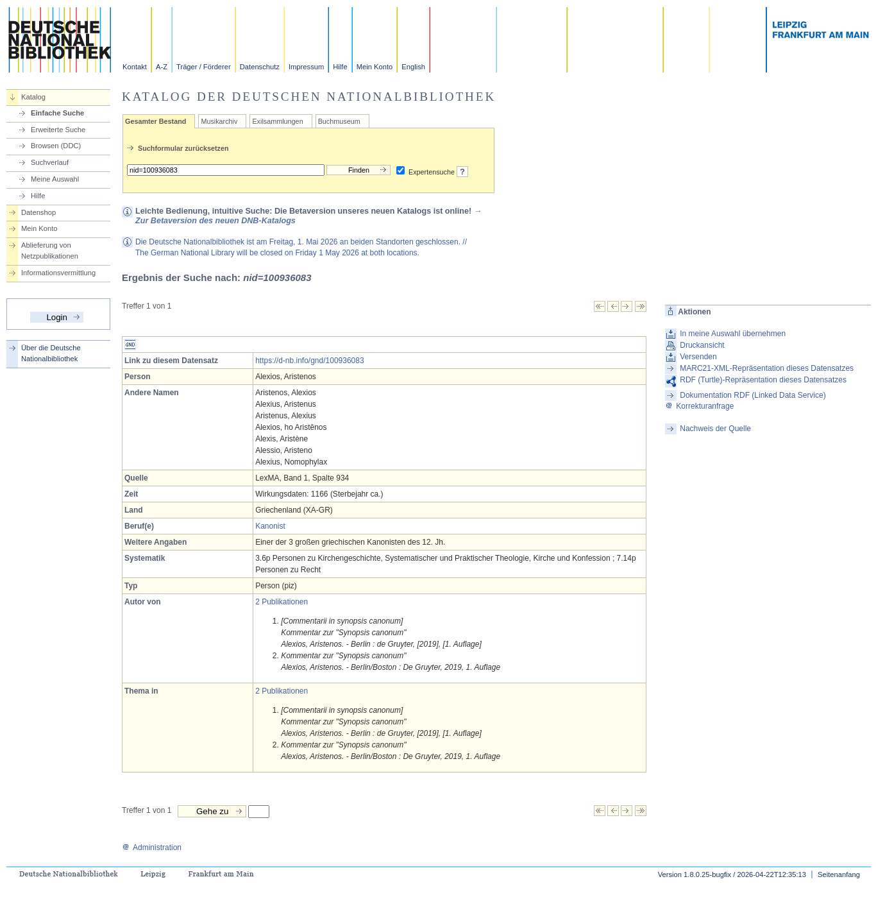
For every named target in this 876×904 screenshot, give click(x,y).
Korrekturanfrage (699, 406)
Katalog (33, 97)
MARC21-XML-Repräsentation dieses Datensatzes (767, 368)
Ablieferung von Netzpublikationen (49, 250)
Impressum (306, 67)
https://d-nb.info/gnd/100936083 (309, 360)
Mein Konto (375, 67)
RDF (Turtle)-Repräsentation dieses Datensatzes (763, 379)
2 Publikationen (281, 601)
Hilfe (340, 67)
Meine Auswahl (55, 179)
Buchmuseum (339, 121)
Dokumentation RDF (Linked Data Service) (752, 395)
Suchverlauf (50, 162)
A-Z (161, 67)
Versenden (698, 356)
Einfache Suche (57, 113)
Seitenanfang (839, 874)
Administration (151, 847)
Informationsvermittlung (58, 273)
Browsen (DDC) (56, 145)
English (413, 67)
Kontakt (134, 67)
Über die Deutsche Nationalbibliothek (51, 353)
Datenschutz (260, 67)
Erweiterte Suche (58, 129)
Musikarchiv (219, 121)
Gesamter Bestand (155, 121)
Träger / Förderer (203, 67)
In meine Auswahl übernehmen (733, 333)
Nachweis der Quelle (715, 428)
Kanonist (270, 526)
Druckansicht (702, 345)
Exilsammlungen (277, 121)
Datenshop (38, 212)
